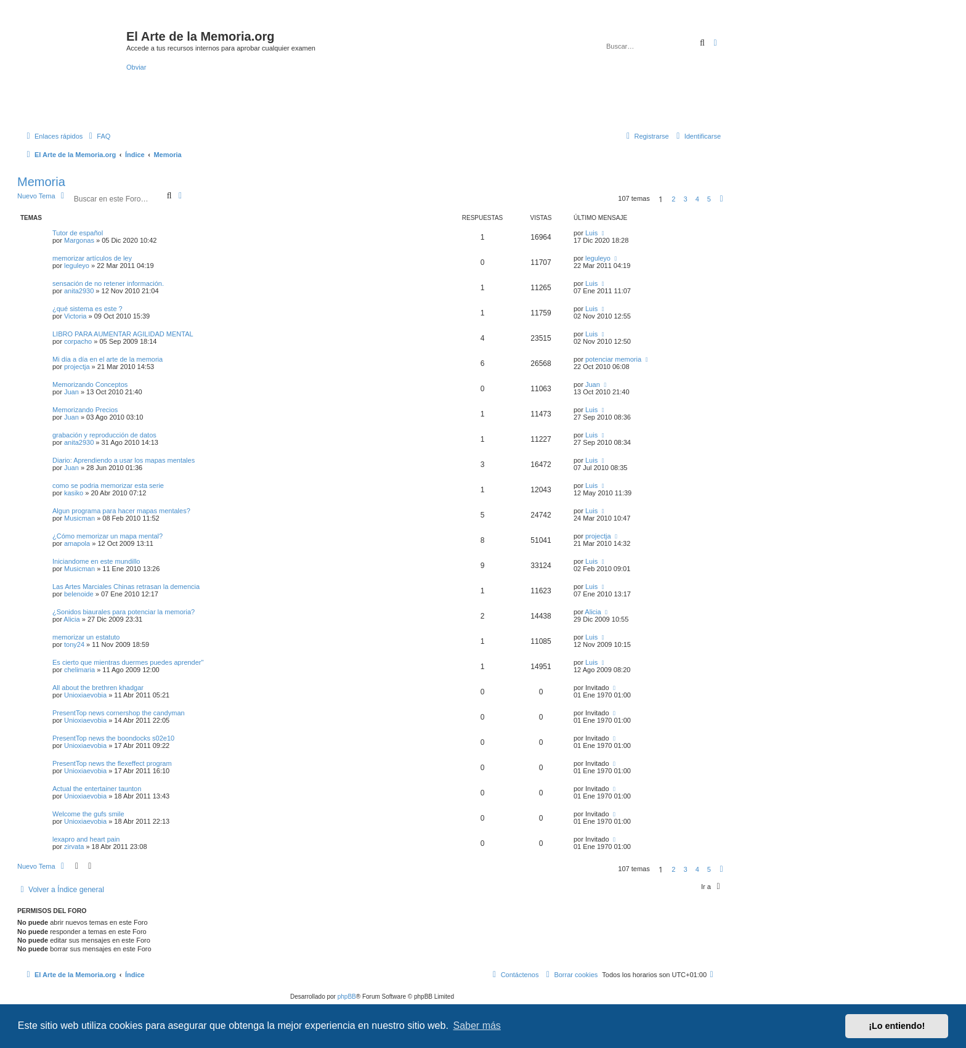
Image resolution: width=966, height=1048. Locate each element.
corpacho (78, 341)
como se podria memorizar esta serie (108, 485)
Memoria (41, 182)
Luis (591, 233)
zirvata (74, 846)
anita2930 (79, 290)
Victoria (75, 316)
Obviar (136, 67)
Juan (71, 392)
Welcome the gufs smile (88, 814)
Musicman (79, 518)
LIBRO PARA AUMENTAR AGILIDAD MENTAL (122, 334)
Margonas (79, 240)
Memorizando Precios (85, 409)
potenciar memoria (613, 359)
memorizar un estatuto (86, 637)
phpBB (347, 996)
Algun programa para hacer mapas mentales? (121, 510)
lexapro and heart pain (86, 839)
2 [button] (673, 199)
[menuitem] (98, 136)
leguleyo (76, 265)
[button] (721, 199)
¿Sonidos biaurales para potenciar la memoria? (123, 611)
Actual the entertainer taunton (96, 788)
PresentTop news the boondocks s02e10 (113, 738)
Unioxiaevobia (85, 695)
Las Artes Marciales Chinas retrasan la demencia (126, 586)
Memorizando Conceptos (90, 384)
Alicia (71, 619)
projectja (77, 366)
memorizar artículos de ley (92, 258)
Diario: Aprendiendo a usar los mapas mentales (123, 460)
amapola (77, 543)
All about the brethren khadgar (98, 687)
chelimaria (79, 669)
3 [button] (685, 199)
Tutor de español (77, 233)
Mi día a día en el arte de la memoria (107, 359)
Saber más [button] (477, 1025)
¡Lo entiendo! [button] (897, 1026)
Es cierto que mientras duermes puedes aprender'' (128, 662)
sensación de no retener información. (108, 283)
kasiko (73, 493)
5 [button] (709, 199)
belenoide (79, 594)
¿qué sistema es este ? (87, 308)
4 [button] (697, 199)
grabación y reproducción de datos (104, 435)
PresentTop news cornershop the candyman (118, 713)
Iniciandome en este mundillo (96, 561)
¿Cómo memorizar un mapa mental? (107, 536)
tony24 (74, 644)
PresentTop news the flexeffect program (112, 763)
